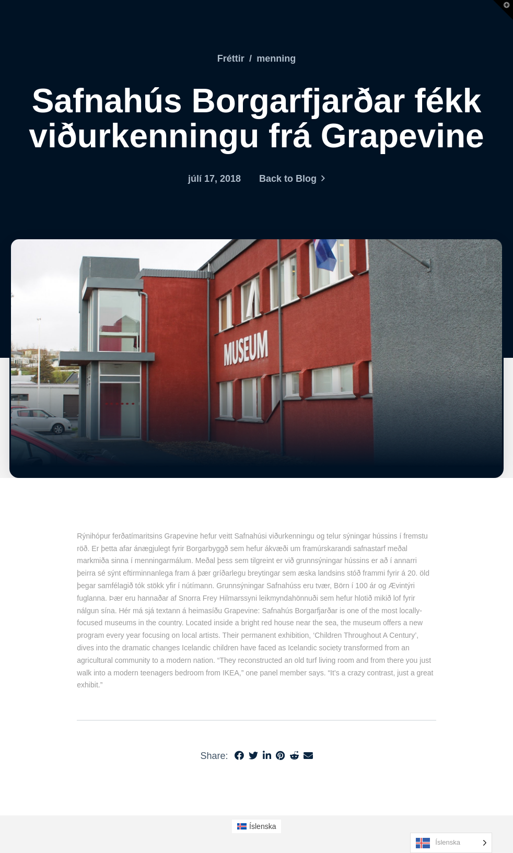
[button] (503, 10)
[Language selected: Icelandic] (451, 843)
